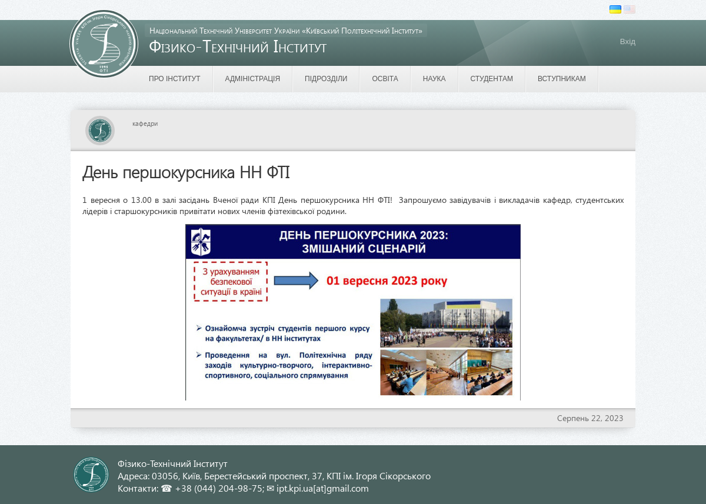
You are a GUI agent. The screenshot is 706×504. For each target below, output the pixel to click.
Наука (434, 79)
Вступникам (562, 79)
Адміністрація (253, 79)
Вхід (627, 41)
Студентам (492, 79)
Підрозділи (326, 79)
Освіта (385, 79)
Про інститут (175, 79)
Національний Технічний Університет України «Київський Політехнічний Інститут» (285, 30)
